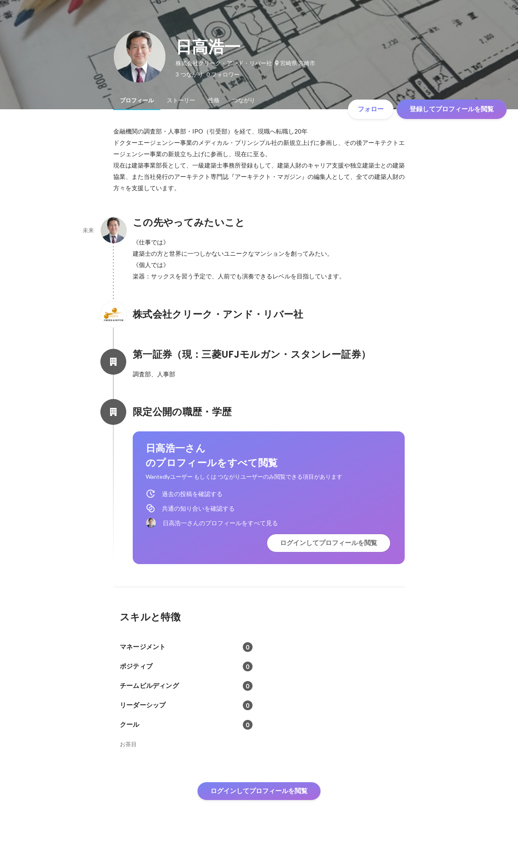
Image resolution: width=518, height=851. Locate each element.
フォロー (371, 109)
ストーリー (181, 100)
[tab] (136, 100)
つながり (243, 100)
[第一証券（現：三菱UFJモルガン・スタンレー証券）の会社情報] (113, 362)
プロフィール (137, 100)
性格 (213, 100)
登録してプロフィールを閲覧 (452, 109)
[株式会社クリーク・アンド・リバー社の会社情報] (113, 314)
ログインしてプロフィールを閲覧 (328, 543)
